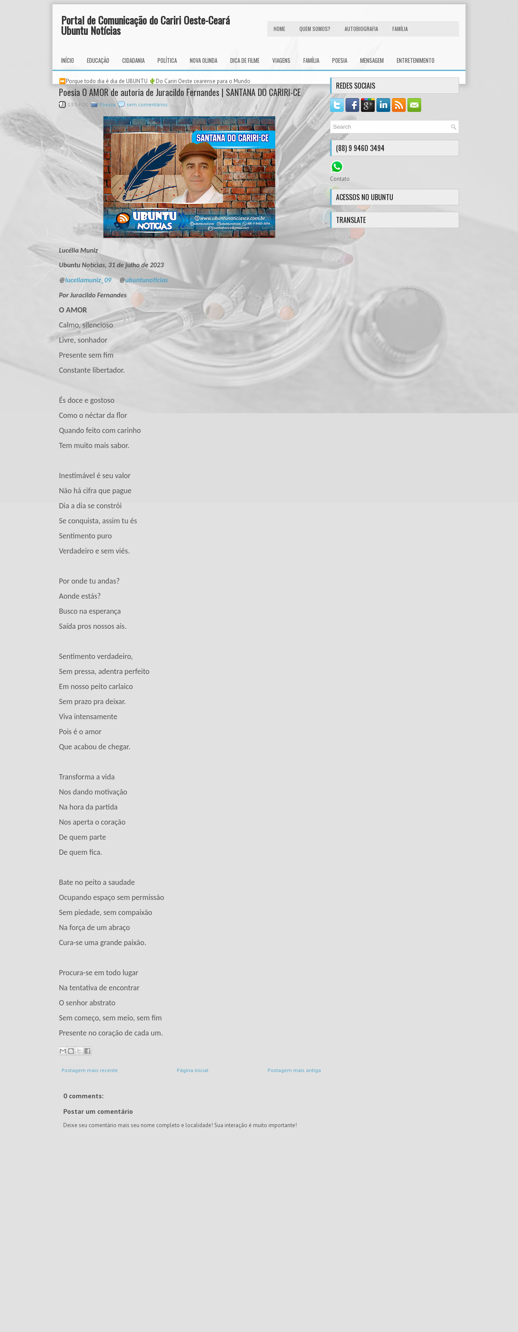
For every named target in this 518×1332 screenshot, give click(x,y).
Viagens (281, 60)
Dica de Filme (244, 60)
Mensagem (372, 60)
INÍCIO (67, 60)
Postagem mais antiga (294, 1070)
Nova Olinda (203, 60)
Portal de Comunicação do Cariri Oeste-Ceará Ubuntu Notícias (145, 25)
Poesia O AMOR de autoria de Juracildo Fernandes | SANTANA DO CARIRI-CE (180, 92)
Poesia (339, 60)
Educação (98, 60)
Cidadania (133, 60)
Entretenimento (416, 60)
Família (311, 60)
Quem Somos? (314, 28)
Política (167, 60)
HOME (279, 28)
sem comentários (147, 104)
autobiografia (361, 28)
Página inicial (193, 1070)
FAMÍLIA (400, 28)
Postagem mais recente (90, 1070)
